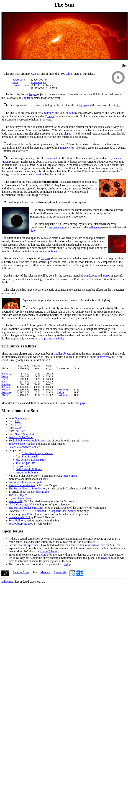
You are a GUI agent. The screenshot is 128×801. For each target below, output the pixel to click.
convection (37, 176)
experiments (33, 554)
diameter (18, 80)
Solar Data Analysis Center (24, 455)
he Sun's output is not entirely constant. (47, 310)
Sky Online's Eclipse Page (31, 468)
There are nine (14, 355)
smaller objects (62, 355)
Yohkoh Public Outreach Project (27, 449)
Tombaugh (62, 403)
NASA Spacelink (24, 443)
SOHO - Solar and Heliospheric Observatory (50, 519)
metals (50, 118)
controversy (103, 358)
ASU (17, 430)
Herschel (62, 397)
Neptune (6, 400)
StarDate (20, 439)
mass (15, 83)
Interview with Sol (19, 526)
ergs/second (50, 160)
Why (67, 573)
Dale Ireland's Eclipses (29, 478)
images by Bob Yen (27, 481)
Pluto (33, 232)
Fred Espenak (30, 465)
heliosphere (95, 229)
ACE (94, 277)
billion (69, 73)
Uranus (5, 397)
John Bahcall (28, 523)
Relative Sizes (21, 581)
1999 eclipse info (25, 471)
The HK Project (18, 503)
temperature (20, 86)
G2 (33, 73)
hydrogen (48, 114)
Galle (60, 400)
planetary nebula (53, 340)
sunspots (43, 487)
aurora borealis (51, 253)
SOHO (106, 277)
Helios (83, 107)
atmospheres (67, 149)
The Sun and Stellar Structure (25, 516)
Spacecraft (60, 581)
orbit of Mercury (49, 560)
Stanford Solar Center (21, 446)
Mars (4, 387)
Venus (4, 381)
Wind (87, 277)
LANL (18, 433)
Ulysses (45, 260)
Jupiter (26, 99)
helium (70, 114)
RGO (18, 436)
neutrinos (93, 554)
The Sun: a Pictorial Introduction (27, 497)
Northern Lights (40, 500)
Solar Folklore (17, 529)
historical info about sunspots (25, 491)
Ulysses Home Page (20, 507)
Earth (4, 384)
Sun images (21, 427)
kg (44, 83)
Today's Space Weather (22, 452)
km (46, 80)
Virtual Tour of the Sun (22, 494)
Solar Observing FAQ (21, 532)
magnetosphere (57, 229)
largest (33, 96)
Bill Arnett (7, 590)
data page (80, 412)
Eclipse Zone (23, 475)
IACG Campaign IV (20, 513)
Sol (118, 107)
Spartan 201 (15, 510)
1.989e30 (36, 83)
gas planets (65, 135)
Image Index (70, 484)
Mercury (6, 377)
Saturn (5, 393)
